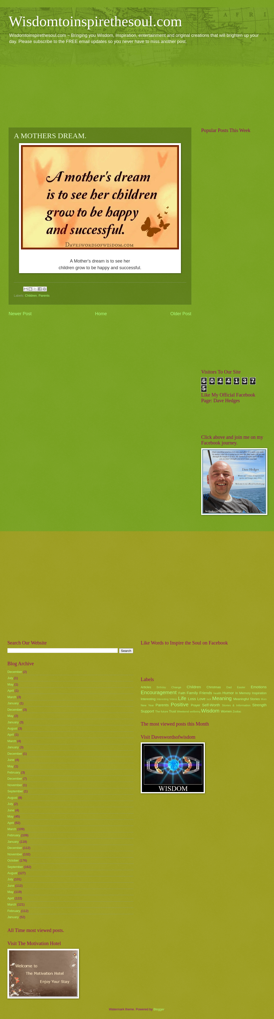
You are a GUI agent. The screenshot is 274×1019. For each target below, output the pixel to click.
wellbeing (195, 711)
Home (101, 313)
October (13, 860)
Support (147, 711)
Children (31, 295)
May (10, 684)
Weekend (183, 711)
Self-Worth (211, 705)
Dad (229, 687)
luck (209, 699)
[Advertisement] (137, 85)
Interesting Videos (167, 699)
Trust (172, 711)
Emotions (259, 687)
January (13, 703)
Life (182, 698)
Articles (146, 687)
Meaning (222, 698)
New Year (147, 705)
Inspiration (259, 693)
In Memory (243, 693)
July (10, 678)
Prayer (195, 705)
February (13, 772)
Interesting (148, 699)
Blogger (159, 1009)
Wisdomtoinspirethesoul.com (95, 21)
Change (176, 687)
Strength (259, 705)
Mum (264, 699)
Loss (192, 699)
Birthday (161, 687)
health (217, 693)
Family (192, 693)
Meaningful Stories (246, 699)
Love (201, 699)
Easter (241, 687)
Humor (228, 693)
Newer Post (20, 313)
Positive (180, 704)
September (15, 791)
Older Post (180, 313)
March (11, 697)
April (10, 690)
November (14, 785)
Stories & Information (236, 705)
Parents (44, 295)
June (10, 760)
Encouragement (158, 692)
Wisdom (210, 710)
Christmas (214, 687)
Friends (205, 693)
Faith (182, 693)
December (14, 672)
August (12, 728)
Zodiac (237, 711)
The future (161, 711)
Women (226, 711)
